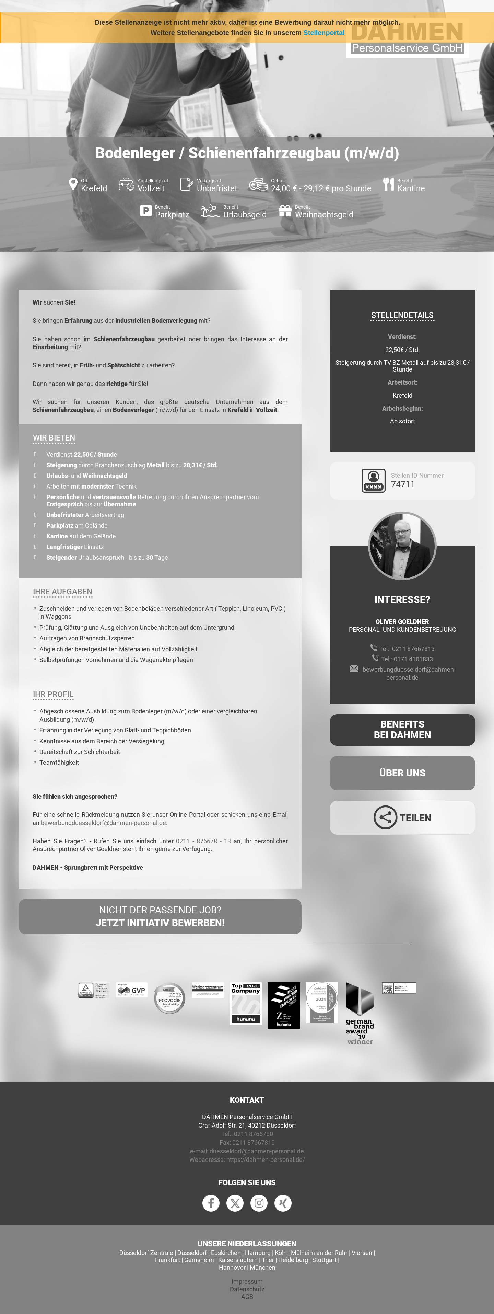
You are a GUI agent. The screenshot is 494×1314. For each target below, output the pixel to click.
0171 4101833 (413, 659)
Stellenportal (324, 32)
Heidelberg (293, 1260)
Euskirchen (226, 1252)
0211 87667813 (413, 648)
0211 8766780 (253, 1134)
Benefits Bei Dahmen (402, 730)
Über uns (402, 773)
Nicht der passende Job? (160, 916)
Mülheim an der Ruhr (319, 1252)
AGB (247, 1296)
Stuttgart (324, 1260)
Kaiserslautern (238, 1260)
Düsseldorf (192, 1252)
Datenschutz (247, 1289)
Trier (268, 1260)
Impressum (247, 1281)
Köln (281, 1252)
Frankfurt (167, 1260)
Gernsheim (199, 1260)
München (262, 1267)
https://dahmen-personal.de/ (265, 1159)
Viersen (362, 1252)
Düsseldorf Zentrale (146, 1252)
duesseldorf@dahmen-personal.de (257, 1151)
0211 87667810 (253, 1142)
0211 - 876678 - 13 (203, 841)
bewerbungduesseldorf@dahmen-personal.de (103, 822)
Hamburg (258, 1252)
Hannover (232, 1267)
